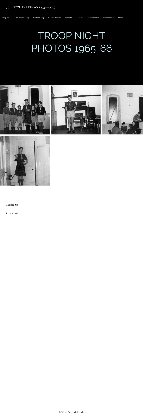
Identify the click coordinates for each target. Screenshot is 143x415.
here (67, 64)
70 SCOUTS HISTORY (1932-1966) (30, 7)
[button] (7, 17)
